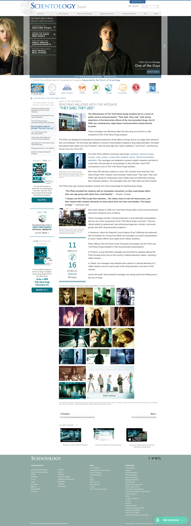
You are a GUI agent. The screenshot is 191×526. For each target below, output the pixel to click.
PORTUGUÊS (62, 486)
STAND (127, 496)
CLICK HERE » (42, 233)
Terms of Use (149, 523)
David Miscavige (130, 482)
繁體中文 (33, 487)
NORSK (60, 472)
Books (156, 14)
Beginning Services (107, 14)
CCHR (136, 88)
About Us (41, 14)
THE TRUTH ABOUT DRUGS (56, 98)
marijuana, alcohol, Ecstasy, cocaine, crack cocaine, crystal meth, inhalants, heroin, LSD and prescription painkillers (121, 157)
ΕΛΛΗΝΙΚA (61, 481)
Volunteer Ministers (129, 14)
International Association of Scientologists (137, 491)
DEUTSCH (34, 491)
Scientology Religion (131, 475)
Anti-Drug (109, 88)
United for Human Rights (132, 510)
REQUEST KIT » (42, 290)
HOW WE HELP (39, 98)
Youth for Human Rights (132, 512)
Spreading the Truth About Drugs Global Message (42, 143)
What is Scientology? (85, 14)
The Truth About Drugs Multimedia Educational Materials (42, 122)
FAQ (145, 14)
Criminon (82, 88)
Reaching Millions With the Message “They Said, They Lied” (42, 127)
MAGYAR (61, 469)
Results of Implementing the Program (41, 152)
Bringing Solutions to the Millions (43, 148)
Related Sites (138, 2)
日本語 (33, 482)
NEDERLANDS (35, 489)
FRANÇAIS (34, 477)
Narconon (95, 88)
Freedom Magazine (152, 92)
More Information (95, 484)
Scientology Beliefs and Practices (100, 470)
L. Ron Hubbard (62, 14)
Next (113, 76)
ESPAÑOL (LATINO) (64, 477)
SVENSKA (61, 474)
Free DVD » (42, 200)
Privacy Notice (130, 523)
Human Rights (122, 88)
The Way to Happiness (52, 89)
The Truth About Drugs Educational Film (39, 133)
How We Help (37, 94)
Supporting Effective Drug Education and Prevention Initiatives (40, 110)
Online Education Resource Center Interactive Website (40, 138)
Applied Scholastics (67, 88)
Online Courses (94, 482)
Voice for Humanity (95, 472)
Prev (78, 76)
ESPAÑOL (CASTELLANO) (66, 479)
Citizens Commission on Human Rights (136, 515)
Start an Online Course (132, 487)
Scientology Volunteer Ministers (134, 489)
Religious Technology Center (133, 484)
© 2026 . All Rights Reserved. (49, 523)
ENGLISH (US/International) (39, 469)
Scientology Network (131, 472)
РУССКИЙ (34, 484)
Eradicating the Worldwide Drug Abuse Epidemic (42, 116)
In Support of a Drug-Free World (134, 508)
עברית (33, 479)
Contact (92, 487)
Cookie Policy (139, 523)
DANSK (33, 474)
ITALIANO (61, 484)
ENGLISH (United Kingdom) (39, 472)
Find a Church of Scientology (98, 489)
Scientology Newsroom (132, 479)
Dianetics (128, 470)
